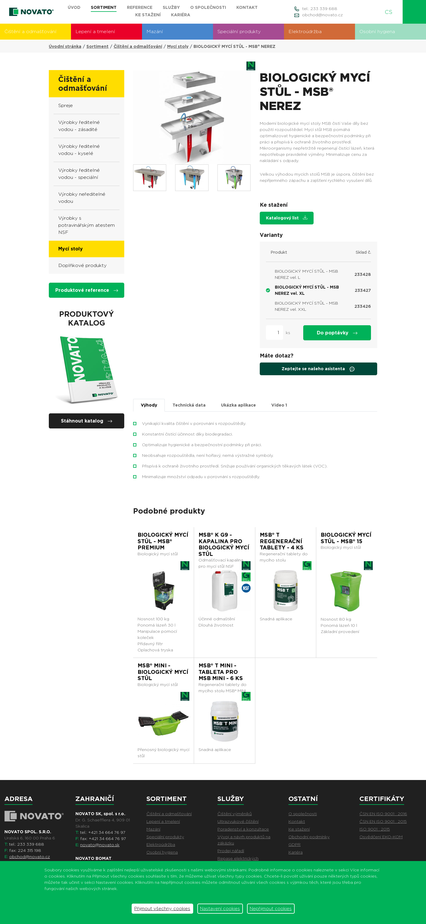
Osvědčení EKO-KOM (381, 836)
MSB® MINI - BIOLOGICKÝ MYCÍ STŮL (163, 671)
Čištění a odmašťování (30, 31)
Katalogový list (286, 217)
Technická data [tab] (189, 405)
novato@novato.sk (100, 844)
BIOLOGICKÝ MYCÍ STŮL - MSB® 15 (346, 538)
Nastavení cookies (220, 908)
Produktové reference (86, 290)
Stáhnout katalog (86, 421)
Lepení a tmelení (95, 31)
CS (391, 12)
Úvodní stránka (65, 46)
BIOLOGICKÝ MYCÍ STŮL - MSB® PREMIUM (163, 541)
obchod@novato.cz (322, 14)
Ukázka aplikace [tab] (238, 405)
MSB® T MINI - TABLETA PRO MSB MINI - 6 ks (221, 671)
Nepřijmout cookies (271, 908)
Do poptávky (337, 333)
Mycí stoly (177, 46)
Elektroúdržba (305, 31)
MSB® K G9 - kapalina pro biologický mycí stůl (224, 544)
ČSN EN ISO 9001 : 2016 (383, 813)
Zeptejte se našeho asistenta (318, 369)
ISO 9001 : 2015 (374, 829)
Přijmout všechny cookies (162, 908)
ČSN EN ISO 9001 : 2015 (383, 821)
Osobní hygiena (377, 31)
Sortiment (97, 46)
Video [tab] (279, 405)
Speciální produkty (239, 31)
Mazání (154, 31)
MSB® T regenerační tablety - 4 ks (282, 541)
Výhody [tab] (149, 405)
